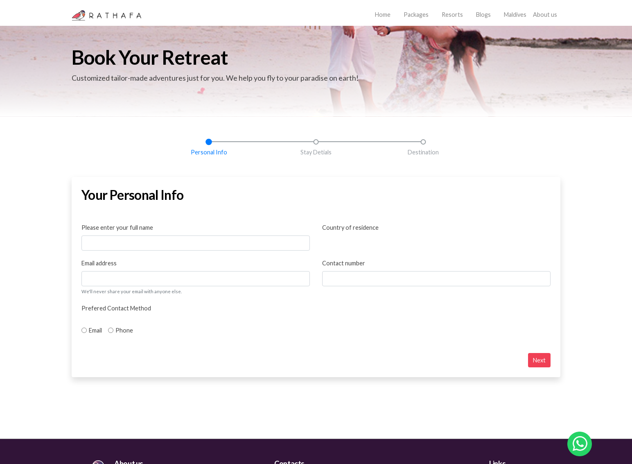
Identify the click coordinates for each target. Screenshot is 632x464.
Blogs (483, 14)
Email (95, 330)
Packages (416, 14)
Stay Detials (316, 152)
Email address (99, 263)
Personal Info (209, 152)
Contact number (343, 263)
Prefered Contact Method (116, 308)
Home (384, 13)
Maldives (515, 14)
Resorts (452, 14)
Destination (423, 152)
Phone (124, 330)
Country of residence (350, 227)
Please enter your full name (117, 227)
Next (539, 360)
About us (545, 14)
